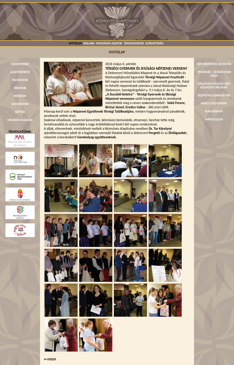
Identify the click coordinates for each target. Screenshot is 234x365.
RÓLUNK (88, 43)
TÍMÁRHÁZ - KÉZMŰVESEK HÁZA (214, 74)
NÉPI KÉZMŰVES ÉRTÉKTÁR (214, 64)
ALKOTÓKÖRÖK (20, 72)
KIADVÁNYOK (20, 104)
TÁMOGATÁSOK (134, 43)
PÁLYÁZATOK (20, 80)
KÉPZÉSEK (20, 96)
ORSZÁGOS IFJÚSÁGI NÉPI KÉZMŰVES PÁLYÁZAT (214, 85)
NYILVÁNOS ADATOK (109, 43)
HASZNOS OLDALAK (20, 120)
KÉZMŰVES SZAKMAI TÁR (214, 95)
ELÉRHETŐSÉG (154, 43)
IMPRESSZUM (214, 119)
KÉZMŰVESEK (20, 64)
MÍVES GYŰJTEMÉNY (214, 103)
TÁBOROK (20, 88)
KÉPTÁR (20, 112)
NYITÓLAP (75, 43)
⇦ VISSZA (50, 359)
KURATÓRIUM (214, 111)
